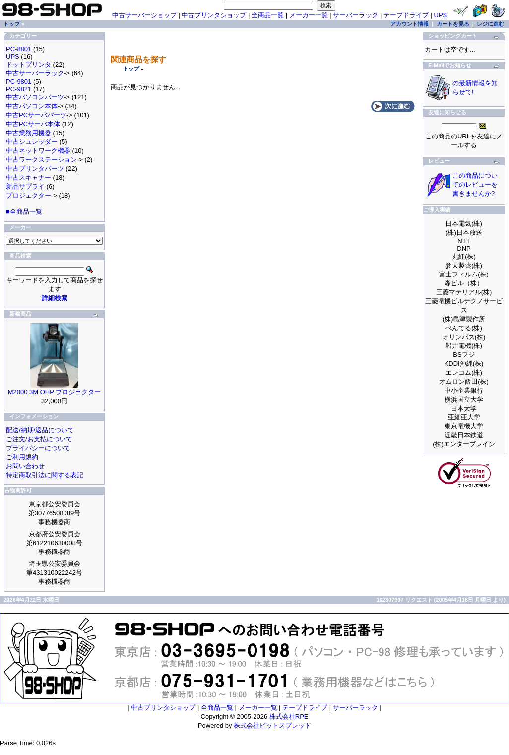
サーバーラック (355, 15)
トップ (131, 68)
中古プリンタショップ (214, 15)
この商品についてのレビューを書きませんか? (475, 184)
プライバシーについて (38, 448)
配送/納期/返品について (40, 430)
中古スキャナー (28, 177)
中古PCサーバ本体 (33, 124)
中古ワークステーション (41, 159)
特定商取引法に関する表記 (44, 475)
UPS (440, 15)
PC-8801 (18, 49)
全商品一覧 (268, 15)
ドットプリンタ (28, 64)
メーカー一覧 (308, 15)
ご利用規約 (22, 457)
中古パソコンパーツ (35, 97)
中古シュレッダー (32, 141)
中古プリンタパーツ (35, 168)
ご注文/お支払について (39, 439)
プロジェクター (28, 195)
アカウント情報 (409, 24)
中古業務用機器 (28, 133)
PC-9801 (18, 81)
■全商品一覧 (24, 211)
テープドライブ (406, 15)
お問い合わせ (25, 466)
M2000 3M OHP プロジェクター (54, 392)
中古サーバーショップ (144, 15)
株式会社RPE (289, 716)
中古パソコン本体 (32, 106)
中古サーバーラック (35, 73)
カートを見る (453, 24)
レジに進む (490, 24)
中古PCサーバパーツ (36, 115)
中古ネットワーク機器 (38, 150)
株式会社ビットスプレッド (272, 725)
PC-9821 (18, 89)
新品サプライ (25, 186)
